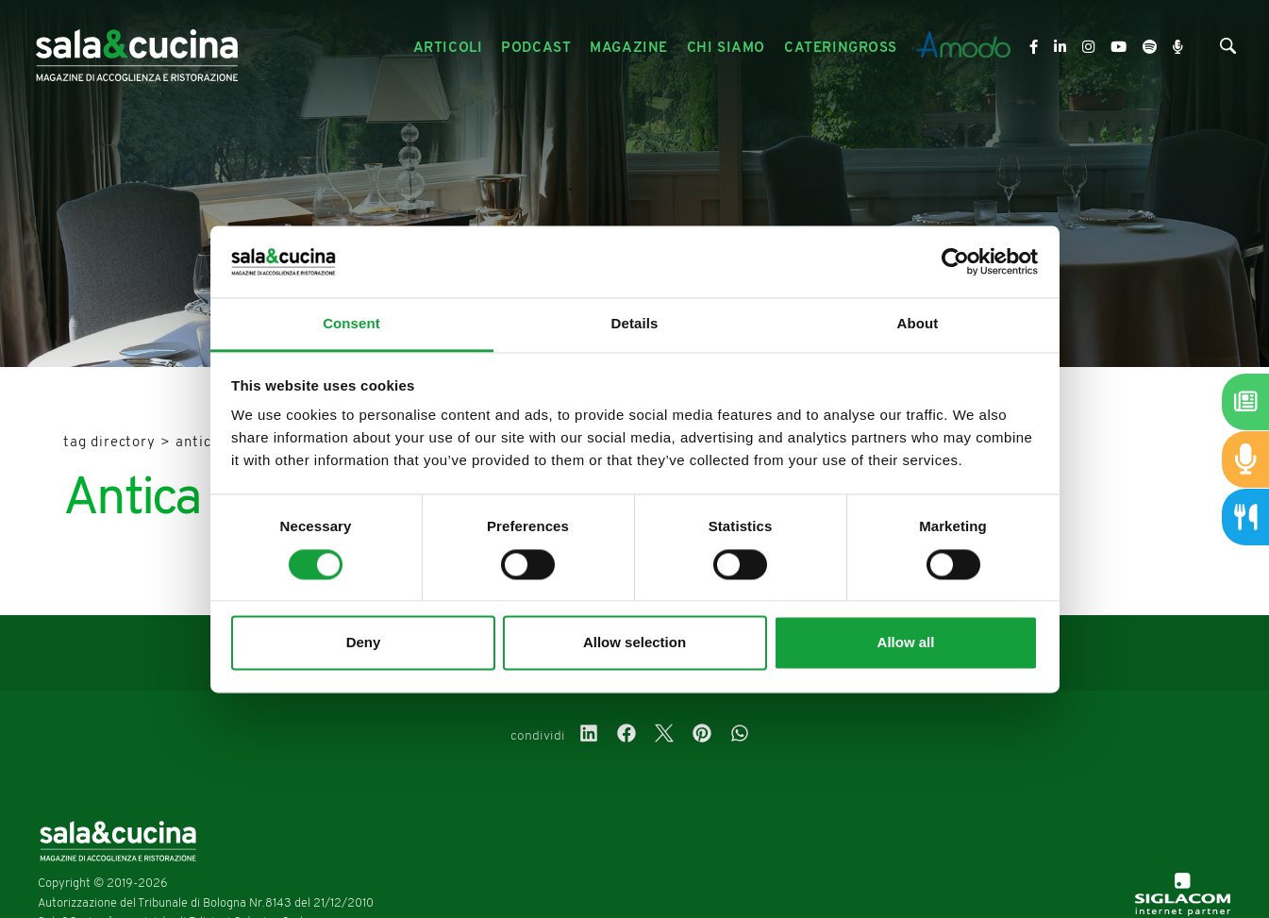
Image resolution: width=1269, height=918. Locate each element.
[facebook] (626, 736)
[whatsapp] (739, 736)
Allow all (906, 643)
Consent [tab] (351, 324)
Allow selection (634, 643)
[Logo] (137, 48)
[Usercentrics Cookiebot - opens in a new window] (955, 261)
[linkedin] (588, 736)
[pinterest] (702, 736)
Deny (363, 643)
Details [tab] (635, 324)
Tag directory (109, 443)
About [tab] (918, 324)
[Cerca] (1228, 50)
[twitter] (664, 736)
